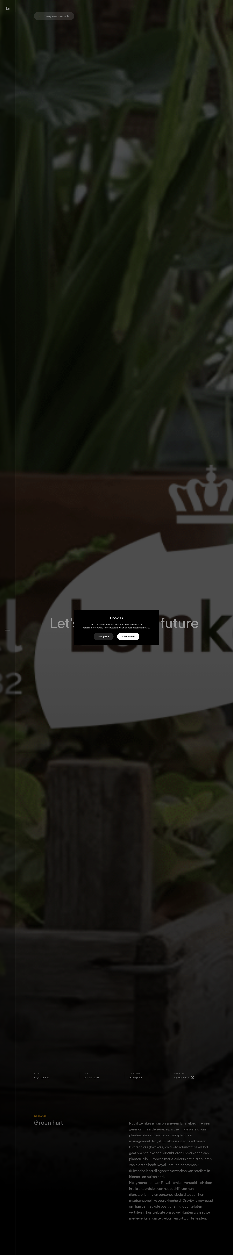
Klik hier (123, 627)
